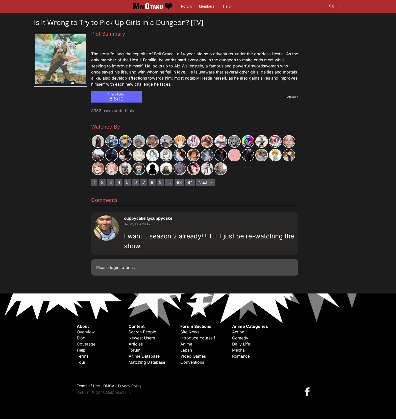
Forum (186, 6)
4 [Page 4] (119, 182)
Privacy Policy (129, 386)
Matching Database (147, 362)
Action (238, 331)
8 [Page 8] (152, 182)
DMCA (108, 386)
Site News (189, 331)
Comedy (240, 337)
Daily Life (241, 344)
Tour (81, 362)
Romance (241, 356)
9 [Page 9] (160, 182)
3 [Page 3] (110, 182)
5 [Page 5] (127, 182)
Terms (82, 356)
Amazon (292, 96)
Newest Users (142, 337)
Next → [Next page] (206, 182)
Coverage (86, 344)
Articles (136, 344)
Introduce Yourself (197, 337)
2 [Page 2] (102, 182)
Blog (81, 337)
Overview (86, 331)
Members (206, 6)
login (114, 267)
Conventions (192, 362)
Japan (186, 350)
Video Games (193, 356)
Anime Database (144, 356)
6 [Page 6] (135, 182)
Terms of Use (88, 386)
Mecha (238, 350)
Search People (142, 331)
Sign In (335, 6)
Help (227, 6)
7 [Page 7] (144, 182)
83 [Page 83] (179, 182)
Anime (186, 344)
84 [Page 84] (190, 182)
